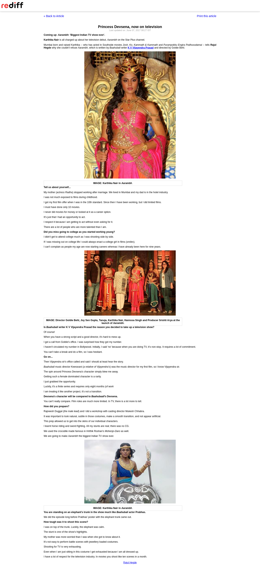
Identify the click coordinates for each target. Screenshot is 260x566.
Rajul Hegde (130, 562)
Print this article (206, 16)
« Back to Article (54, 16)
